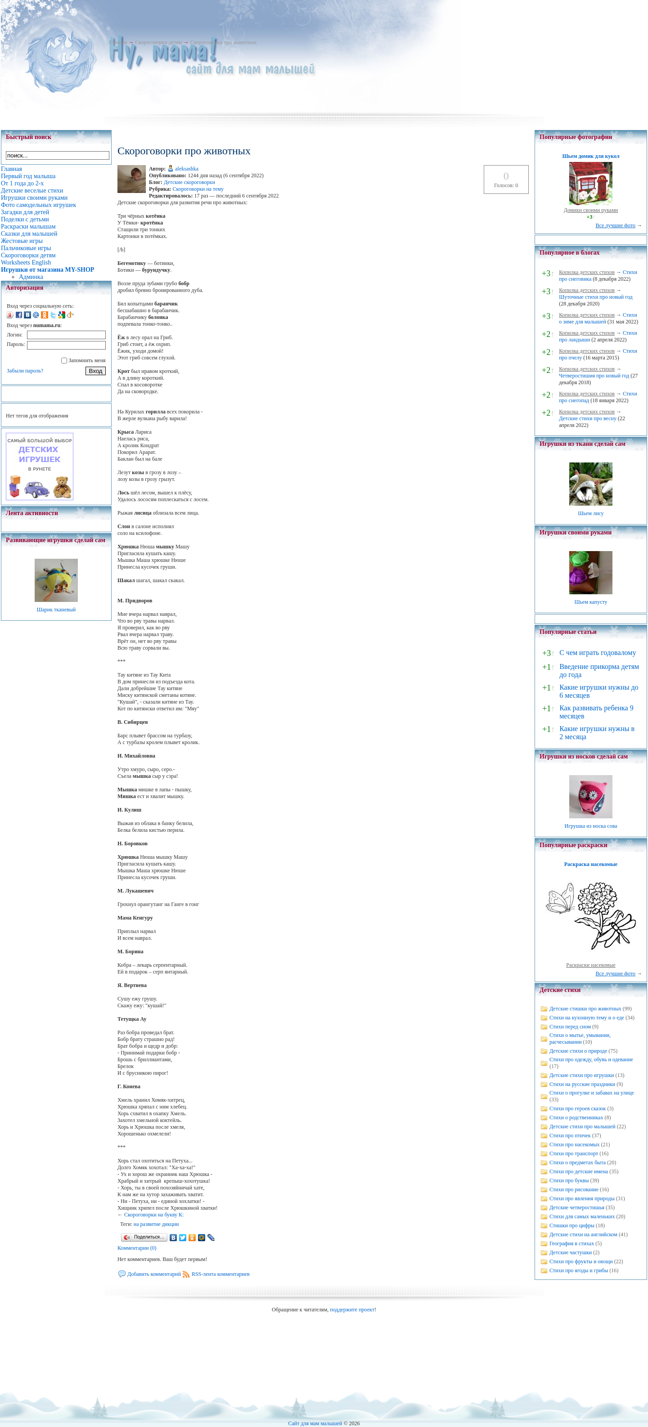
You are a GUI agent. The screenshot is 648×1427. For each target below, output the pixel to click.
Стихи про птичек (570, 1135)
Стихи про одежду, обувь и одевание (591, 1059)
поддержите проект (352, 1309)
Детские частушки (570, 1252)
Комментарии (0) (137, 1248)
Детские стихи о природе (578, 1051)
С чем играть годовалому (597, 652)
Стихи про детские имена (578, 1171)
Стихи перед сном (570, 1026)
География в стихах (571, 1243)
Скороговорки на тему (198, 189)
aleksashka (186, 169)
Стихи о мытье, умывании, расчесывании (580, 1038)
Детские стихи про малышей (582, 1126)
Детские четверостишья (576, 1207)
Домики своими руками (591, 210)
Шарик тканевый (56, 609)
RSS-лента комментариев (221, 1274)
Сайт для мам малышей (315, 1423)
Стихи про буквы (569, 1180)
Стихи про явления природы (582, 1198)
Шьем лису (590, 513)
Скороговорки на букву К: (154, 1215)
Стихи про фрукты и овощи (581, 1261)
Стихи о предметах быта (577, 1162)
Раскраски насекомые (591, 965)
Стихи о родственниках (576, 1117)
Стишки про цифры (571, 1225)
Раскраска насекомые (590, 864)
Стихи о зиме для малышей (598, 318)
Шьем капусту (590, 602)
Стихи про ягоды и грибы (578, 1270)
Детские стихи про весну (587, 418)
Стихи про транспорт (573, 1153)
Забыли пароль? (25, 371)
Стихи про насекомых (574, 1144)
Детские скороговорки (189, 182)
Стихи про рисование (573, 1189)
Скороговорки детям (158, 42)
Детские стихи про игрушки (581, 1075)
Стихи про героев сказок (577, 1108)
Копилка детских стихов (587, 272)
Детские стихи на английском (583, 1234)
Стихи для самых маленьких (582, 1216)
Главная (118, 42)
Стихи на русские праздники (582, 1084)
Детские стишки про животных (585, 1008)
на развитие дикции (156, 1224)
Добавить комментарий (154, 1274)
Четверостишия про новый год (594, 375)
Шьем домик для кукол (590, 156)
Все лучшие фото (615, 225)
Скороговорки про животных (223, 42)
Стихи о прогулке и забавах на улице (591, 1093)
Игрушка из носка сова (591, 826)
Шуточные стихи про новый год (596, 297)
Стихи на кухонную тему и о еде (586, 1017)
